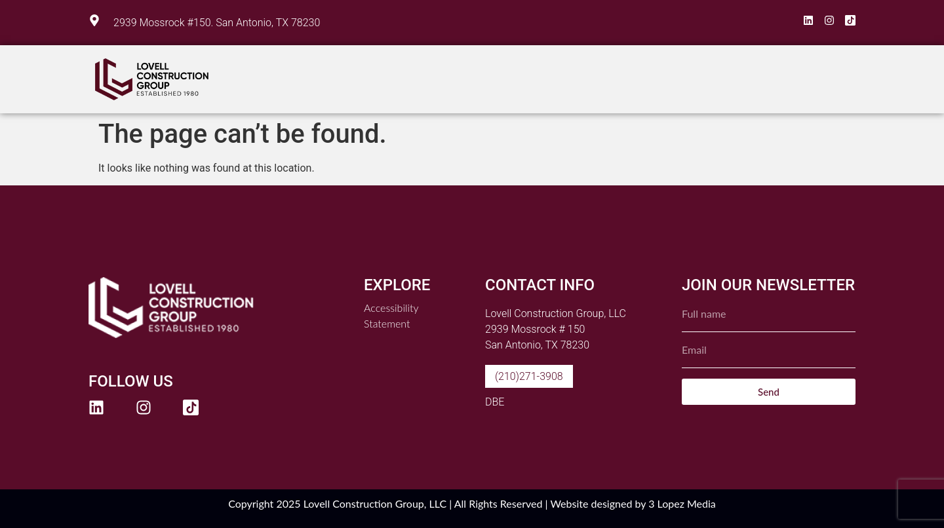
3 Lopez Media (682, 503)
